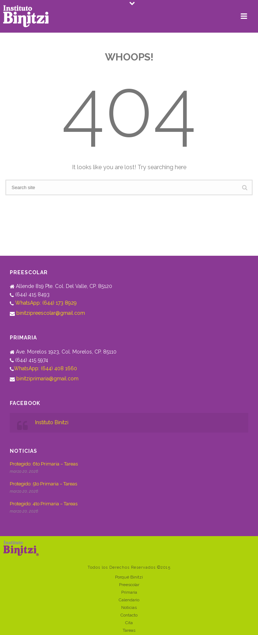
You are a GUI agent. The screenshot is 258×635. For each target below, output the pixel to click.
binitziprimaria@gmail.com (47, 378)
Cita (129, 622)
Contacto (129, 615)
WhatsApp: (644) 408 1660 (45, 368)
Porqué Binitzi (129, 577)
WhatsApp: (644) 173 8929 (46, 303)
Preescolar (129, 584)
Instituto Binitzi (51, 422)
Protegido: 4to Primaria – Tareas (43, 503)
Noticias (129, 607)
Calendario (129, 599)
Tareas (129, 630)
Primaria (129, 592)
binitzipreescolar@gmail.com (50, 313)
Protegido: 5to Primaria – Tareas (43, 483)
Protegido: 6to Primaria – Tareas (44, 464)
